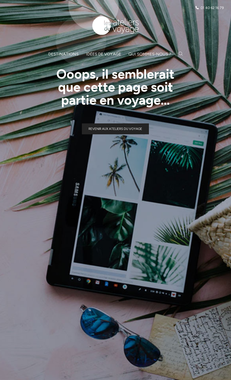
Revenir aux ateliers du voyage (115, 129)
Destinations (63, 54)
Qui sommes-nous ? (149, 54)
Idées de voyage (103, 54)
